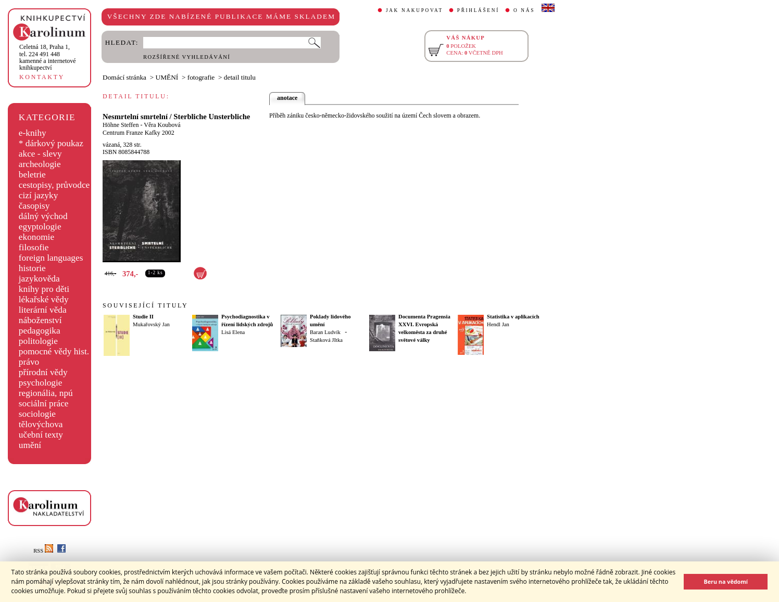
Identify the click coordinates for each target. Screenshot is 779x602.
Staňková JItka (326, 340)
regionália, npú (46, 393)
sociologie (37, 414)
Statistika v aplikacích (513, 316)
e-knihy (32, 133)
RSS (43, 551)
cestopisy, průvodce (54, 185)
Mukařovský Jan (151, 324)
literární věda (43, 310)
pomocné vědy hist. (54, 351)
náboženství (40, 320)
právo (29, 362)
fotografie (201, 77)
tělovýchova (41, 424)
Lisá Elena (233, 332)
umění (30, 445)
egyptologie (40, 227)
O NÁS (524, 10)
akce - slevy (40, 154)
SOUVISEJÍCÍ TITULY (145, 305)
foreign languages (51, 258)
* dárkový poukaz (51, 143)
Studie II (143, 316)
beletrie (32, 175)
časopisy (34, 206)
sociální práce (44, 403)
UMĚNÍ (167, 77)
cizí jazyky (38, 195)
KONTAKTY (42, 77)
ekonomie (36, 237)
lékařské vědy (44, 299)
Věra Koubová (162, 125)
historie (32, 268)
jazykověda (39, 279)
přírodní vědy (43, 372)
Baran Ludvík (325, 332)
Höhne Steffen (121, 125)
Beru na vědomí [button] (725, 581)
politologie (38, 341)
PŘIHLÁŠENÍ (478, 10)
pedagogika (39, 331)
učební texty (41, 435)
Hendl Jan (498, 324)
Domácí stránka (124, 77)
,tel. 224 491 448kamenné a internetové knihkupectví (47, 57)
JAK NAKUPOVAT (414, 10)
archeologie (40, 164)
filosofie (34, 247)
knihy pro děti (44, 289)
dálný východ (43, 216)
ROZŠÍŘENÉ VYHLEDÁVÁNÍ (186, 57)
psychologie (40, 383)
